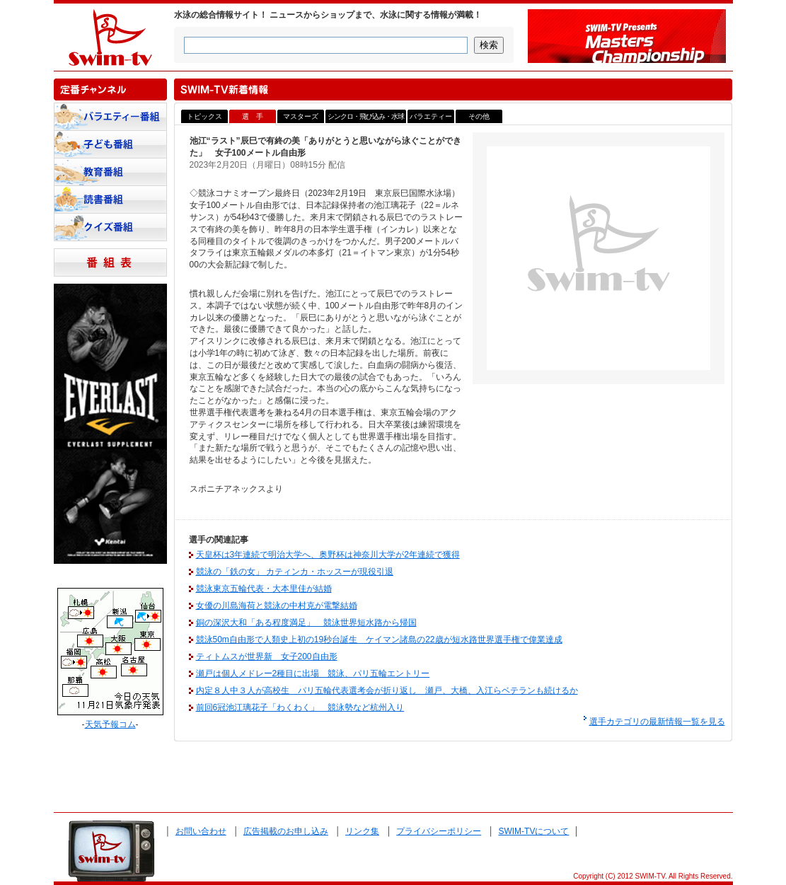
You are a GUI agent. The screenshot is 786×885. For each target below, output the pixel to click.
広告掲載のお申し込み (285, 831)
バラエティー (431, 116)
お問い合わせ (200, 831)
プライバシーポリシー (438, 831)
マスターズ (300, 116)
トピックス (204, 116)
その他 (479, 116)
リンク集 (362, 831)
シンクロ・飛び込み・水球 (366, 116)
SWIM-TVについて (533, 831)
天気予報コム (110, 724)
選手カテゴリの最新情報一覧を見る (657, 722)
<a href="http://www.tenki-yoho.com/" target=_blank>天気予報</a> (110, 651)
